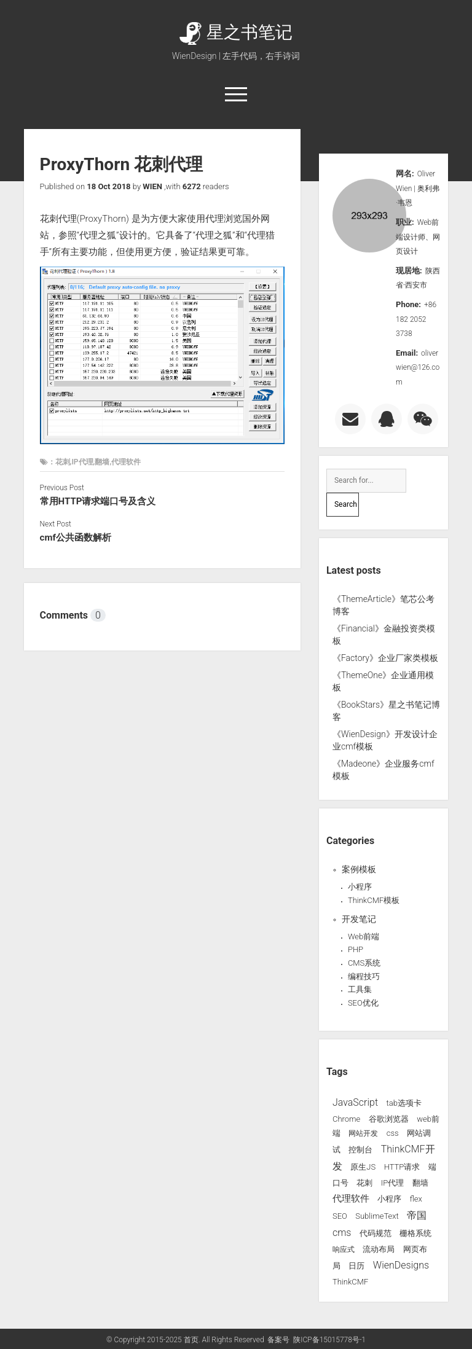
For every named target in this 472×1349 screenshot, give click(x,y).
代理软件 (350, 1198)
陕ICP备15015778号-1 (329, 1339)
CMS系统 (364, 963)
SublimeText (377, 1216)
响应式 (343, 1249)
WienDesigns (401, 1265)
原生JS (363, 1166)
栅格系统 (415, 1233)
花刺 (364, 1182)
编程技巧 (364, 976)
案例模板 (359, 869)
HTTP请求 (402, 1166)
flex (416, 1198)
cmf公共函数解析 (75, 537)
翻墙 (420, 1182)
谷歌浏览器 (389, 1119)
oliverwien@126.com (417, 367)
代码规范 (375, 1233)
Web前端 (363, 936)
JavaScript (355, 1102)
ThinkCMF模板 (373, 900)
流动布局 (379, 1249)
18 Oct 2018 (108, 186)
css (393, 1133)
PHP (355, 949)
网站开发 (363, 1133)
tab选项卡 (403, 1103)
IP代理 (392, 1182)
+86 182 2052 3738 (416, 319)
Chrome (346, 1119)
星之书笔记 (235, 32)
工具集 (360, 989)
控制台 (360, 1149)
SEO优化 (363, 1002)
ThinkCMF (350, 1281)
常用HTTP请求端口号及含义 (98, 501)
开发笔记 (359, 919)
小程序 (360, 886)
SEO (339, 1216)
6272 (192, 186)
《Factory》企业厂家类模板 (385, 658)
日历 (356, 1265)
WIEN (152, 186)
